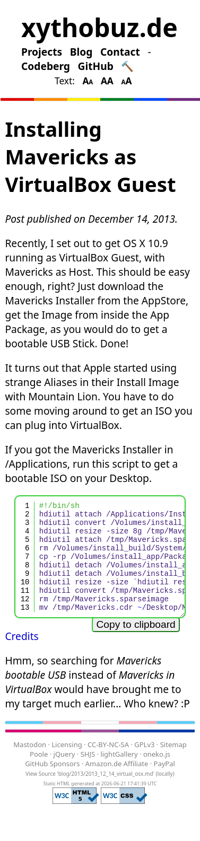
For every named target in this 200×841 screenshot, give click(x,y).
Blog (81, 52)
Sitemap (173, 765)
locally (164, 794)
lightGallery (118, 774)
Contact (120, 52)
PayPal (164, 784)
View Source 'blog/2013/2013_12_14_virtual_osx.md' (89, 794)
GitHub (96, 66)
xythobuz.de (99, 27)
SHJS (88, 774)
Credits (21, 657)
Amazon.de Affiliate (117, 784)
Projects (41, 52)
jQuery (64, 774)
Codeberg (45, 66)
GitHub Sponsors (52, 784)
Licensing (66, 765)
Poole (39, 774)
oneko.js (156, 774)
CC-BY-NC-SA (108, 765)
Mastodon (29, 765)
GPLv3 (144, 765)
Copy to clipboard (135, 645)
